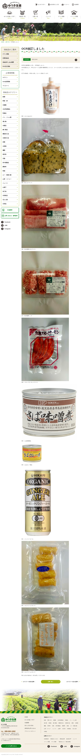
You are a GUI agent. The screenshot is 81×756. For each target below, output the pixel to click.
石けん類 (5, 202)
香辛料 (4, 156)
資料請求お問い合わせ (30, 728)
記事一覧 (35, 17)
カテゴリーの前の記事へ (29, 681)
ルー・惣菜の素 (7, 177)
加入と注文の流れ (29, 725)
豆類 (4, 160)
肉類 (4, 143)
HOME (2, 42)
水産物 (4, 147)
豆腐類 (4, 105)
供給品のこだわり (54, 738)
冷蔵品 (4, 126)
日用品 (4, 206)
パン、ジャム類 (7, 118)
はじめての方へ (41, 4)
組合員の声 (68, 738)
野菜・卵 (5, 101)
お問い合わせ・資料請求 (11, 218)
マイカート (66, 4)
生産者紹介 (46, 738)
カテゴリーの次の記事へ (72, 681)
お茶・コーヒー (7, 181)
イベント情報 (74, 17)
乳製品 (4, 114)
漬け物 (4, 122)
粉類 (4, 97)
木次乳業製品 (6, 110)
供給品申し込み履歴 (8, 62)
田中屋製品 (6, 164)
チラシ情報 (61, 17)
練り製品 (5, 131)
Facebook (7, 225)
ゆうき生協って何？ (9, 17)
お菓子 (4, 189)
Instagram (8, 231)
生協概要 (76, 4)
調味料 (4, 168)
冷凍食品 (5, 198)
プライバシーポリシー (30, 731)
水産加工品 (6, 139)
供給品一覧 (22, 17)
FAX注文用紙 (6, 66)
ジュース (5, 185)
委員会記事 (62, 738)
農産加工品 (6, 135)
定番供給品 (6, 58)
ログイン (5, 77)
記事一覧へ (50, 681)
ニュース (48, 17)
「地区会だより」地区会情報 (64, 741)
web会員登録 (6, 82)
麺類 (4, 151)
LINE (6, 228)
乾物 (4, 172)
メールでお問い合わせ (11, 746)
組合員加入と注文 (54, 4)
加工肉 (4, 193)
